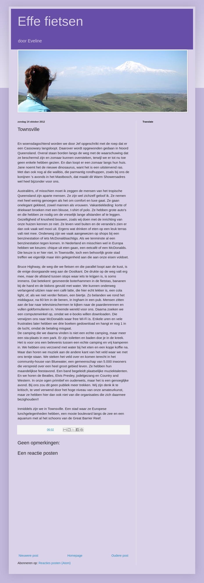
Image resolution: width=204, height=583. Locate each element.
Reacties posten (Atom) (55, 563)
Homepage (74, 555)
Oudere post (119, 555)
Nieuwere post (28, 555)
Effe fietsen (50, 21)
